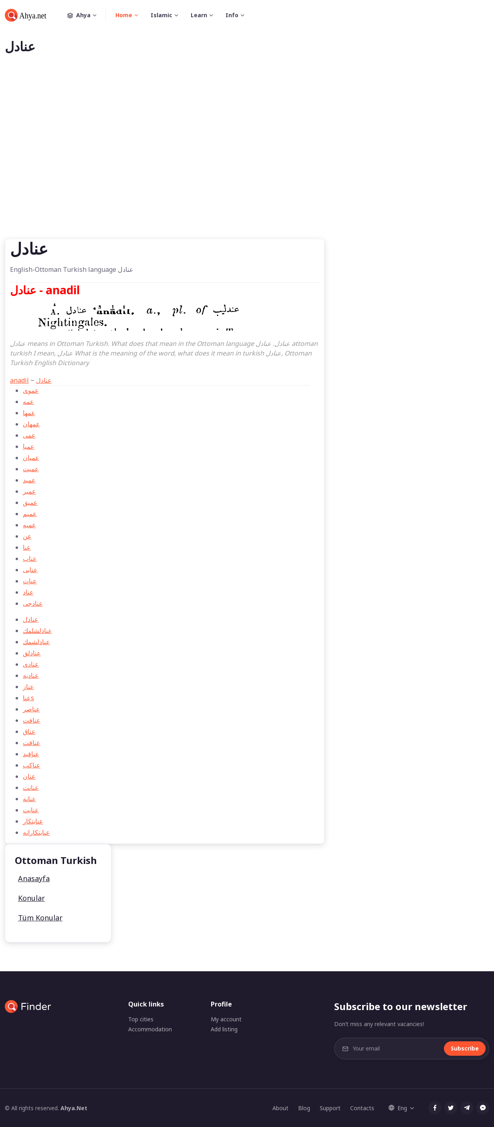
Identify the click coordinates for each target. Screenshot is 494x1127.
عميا (28, 446)
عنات (30, 581)
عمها (29, 412)
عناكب (31, 765)
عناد (28, 592)
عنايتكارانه (36, 832)
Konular (31, 898)
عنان (29, 776)
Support (330, 1108)
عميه (29, 524)
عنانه (29, 798)
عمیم (30, 513)
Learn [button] (199, 15)
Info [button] (232, 15)
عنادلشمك (36, 641)
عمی (29, 435)
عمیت (31, 468)
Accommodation (150, 1029)
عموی (31, 390)
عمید (29, 480)
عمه (28, 401)
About (280, 1108)
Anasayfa (34, 878)
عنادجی (33, 603)
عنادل (44, 380)
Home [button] (123, 15)
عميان (31, 457)
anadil (19, 380)
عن (27, 536)
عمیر (29, 491)
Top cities (140, 1019)
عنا (27, 547)
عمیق (30, 502)
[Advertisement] (247, 159)
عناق (29, 731)
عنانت (31, 787)
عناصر (31, 709)
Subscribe (465, 1048)
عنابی (30, 569)
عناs (28, 697)
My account (226, 1019)
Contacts (362, 1108)
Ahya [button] (86, 15)
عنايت (31, 810)
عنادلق (32, 653)
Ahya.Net (73, 1108)
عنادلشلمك (37, 630)
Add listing (224, 1029)
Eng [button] (398, 1108)
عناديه (31, 675)
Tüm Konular (40, 917)
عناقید (31, 753)
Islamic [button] (161, 15)
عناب (30, 558)
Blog (304, 1108)
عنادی (31, 664)
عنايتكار (33, 821)
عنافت (31, 720)
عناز (28, 686)
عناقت (31, 742)
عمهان (31, 424)
